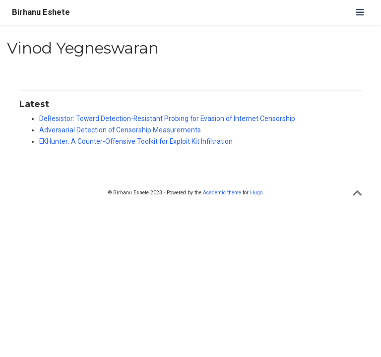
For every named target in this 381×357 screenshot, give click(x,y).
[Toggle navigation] (359, 12)
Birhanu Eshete (41, 12)
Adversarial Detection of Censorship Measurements (120, 130)
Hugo (256, 192)
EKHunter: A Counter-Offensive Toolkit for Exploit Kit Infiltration (136, 141)
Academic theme (222, 192)
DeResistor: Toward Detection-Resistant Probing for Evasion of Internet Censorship (167, 118)
